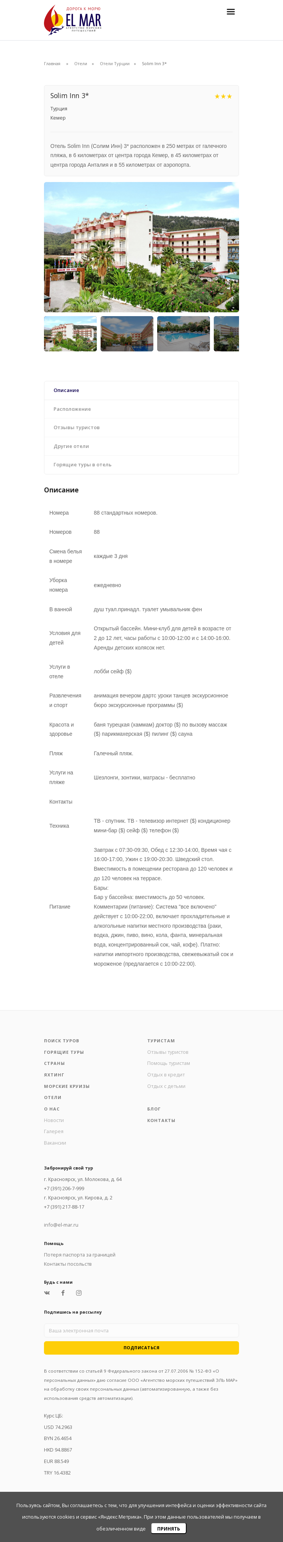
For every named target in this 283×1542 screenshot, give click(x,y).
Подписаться (142, 1347)
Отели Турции (115, 63)
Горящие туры (64, 1052)
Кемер (58, 117)
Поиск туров (61, 1040)
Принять (168, 1529)
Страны (54, 1063)
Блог (154, 1109)
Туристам (161, 1040)
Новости (54, 1120)
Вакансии (55, 1142)
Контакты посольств (68, 1263)
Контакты (161, 1120)
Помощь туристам (168, 1063)
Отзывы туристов (168, 1051)
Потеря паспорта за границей (79, 1254)
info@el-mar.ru (61, 1224)
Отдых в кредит (166, 1074)
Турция (58, 108)
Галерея (53, 1131)
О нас (52, 1109)
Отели (80, 63)
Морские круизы (67, 1086)
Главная (52, 63)
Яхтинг (54, 1075)
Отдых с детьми (166, 1086)
